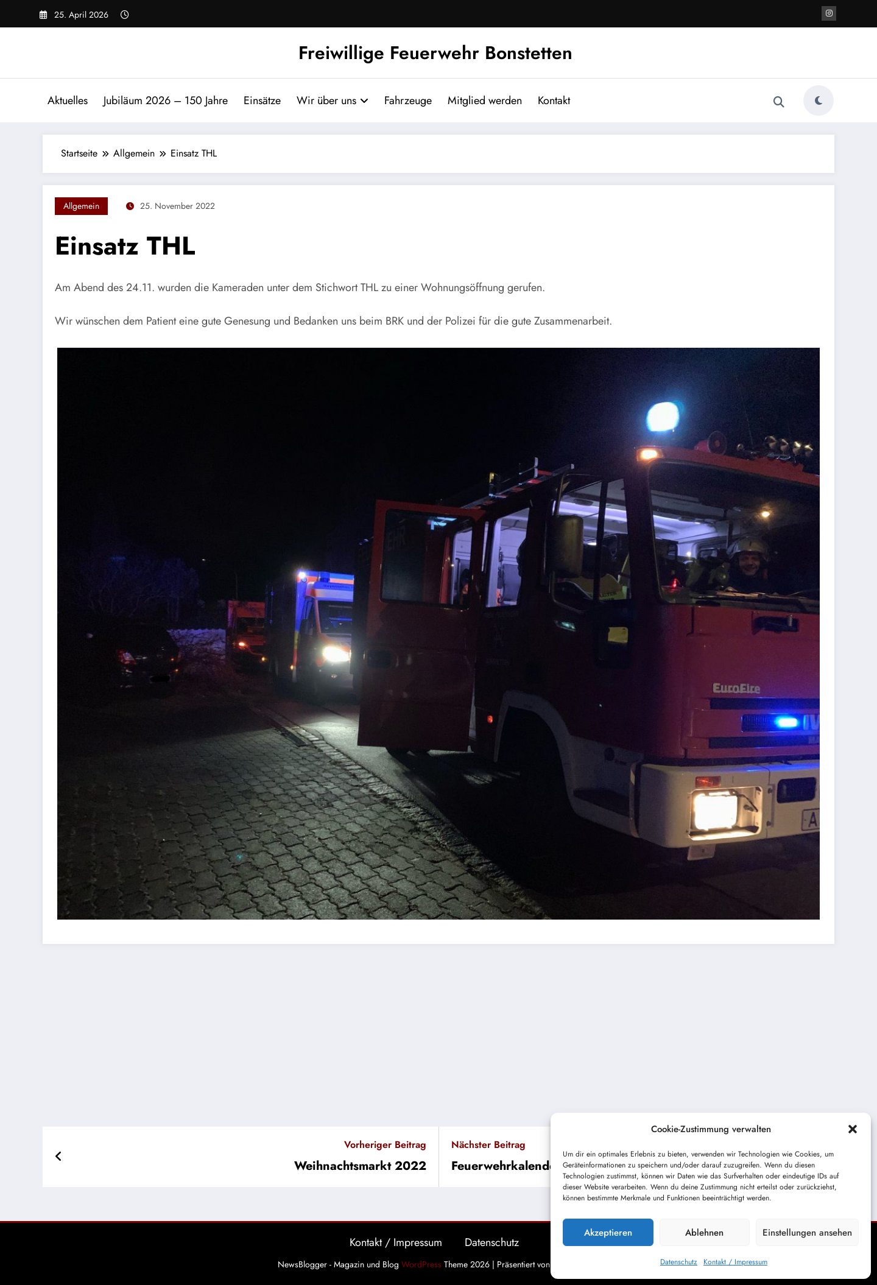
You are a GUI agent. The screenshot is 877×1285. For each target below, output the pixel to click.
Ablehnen (704, 1232)
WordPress (421, 1264)
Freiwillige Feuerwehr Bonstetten (435, 53)
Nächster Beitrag (488, 1144)
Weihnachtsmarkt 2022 (360, 1166)
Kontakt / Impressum (735, 1261)
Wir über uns (332, 100)
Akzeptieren (608, 1232)
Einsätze (262, 100)
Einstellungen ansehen (807, 1232)
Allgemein (81, 206)
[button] (853, 1129)
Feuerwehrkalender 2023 (523, 1166)
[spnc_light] (818, 100)
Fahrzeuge (408, 100)
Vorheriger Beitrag (385, 1144)
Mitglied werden (485, 100)
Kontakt (554, 100)
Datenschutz (678, 1261)
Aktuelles (68, 100)
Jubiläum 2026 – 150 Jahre (166, 100)
